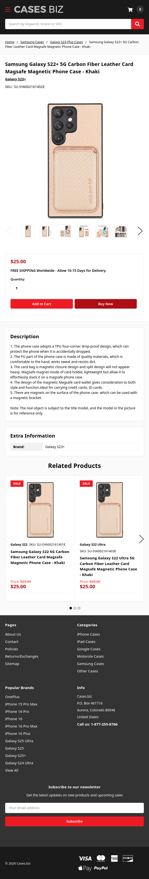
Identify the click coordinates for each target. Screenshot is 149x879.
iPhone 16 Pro (17, 710)
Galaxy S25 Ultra (19, 739)
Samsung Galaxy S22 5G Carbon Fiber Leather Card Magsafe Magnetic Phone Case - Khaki (40, 556)
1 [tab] (70, 607)
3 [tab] (79, 607)
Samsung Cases (90, 662)
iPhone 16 (13, 717)
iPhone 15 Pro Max (21, 703)
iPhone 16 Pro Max (21, 725)
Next (140, 231)
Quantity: (18, 279)
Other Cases (87, 669)
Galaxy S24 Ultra (19, 761)
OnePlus (12, 695)
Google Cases (88, 647)
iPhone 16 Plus (17, 732)
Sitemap (12, 662)
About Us (13, 632)
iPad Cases (86, 640)
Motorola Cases (90, 655)
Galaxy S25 (14, 747)
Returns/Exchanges (21, 655)
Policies (11, 647)
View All (11, 769)
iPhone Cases (88, 632)
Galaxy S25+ (15, 754)
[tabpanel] (40, 537)
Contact (11, 640)
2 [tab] (75, 607)
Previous (9, 231)
